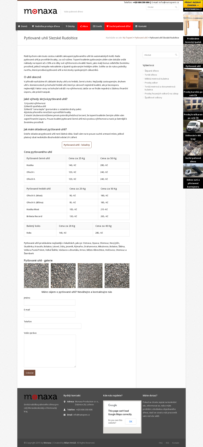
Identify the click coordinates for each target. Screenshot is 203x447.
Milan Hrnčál (70, 442)
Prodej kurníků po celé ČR (193, 82)
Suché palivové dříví (119, 26)
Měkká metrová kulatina (157, 78)
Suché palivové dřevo (193, 152)
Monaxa (47, 442)
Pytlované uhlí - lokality (77, 144)
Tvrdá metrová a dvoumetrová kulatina (160, 88)
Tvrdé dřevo (151, 74)
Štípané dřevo (152, 70)
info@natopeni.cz (169, 2)
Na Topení (128, 37)
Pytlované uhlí (141, 37)
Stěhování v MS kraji (193, 130)
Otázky (70, 26)
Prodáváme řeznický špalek (193, 28)
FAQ (161, 443)
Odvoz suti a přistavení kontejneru (193, 175)
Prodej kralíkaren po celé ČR (193, 108)
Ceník (97, 26)
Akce (84, 26)
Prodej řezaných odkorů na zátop (161, 93)
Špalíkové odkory (153, 97)
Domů (22, 26)
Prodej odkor (151, 82)
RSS (167, 443)
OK (130, 421)
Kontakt (141, 26)
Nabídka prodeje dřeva (46, 26)
